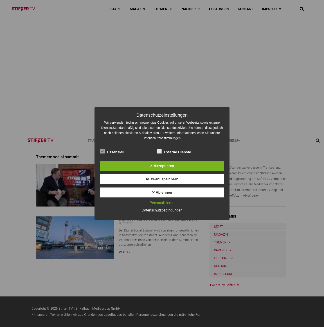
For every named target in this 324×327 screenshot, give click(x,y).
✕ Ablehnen (162, 192)
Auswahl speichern (162, 179)
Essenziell (112, 151)
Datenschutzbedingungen (162, 210)
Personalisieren (162, 203)
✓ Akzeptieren (162, 166)
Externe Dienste (174, 151)
